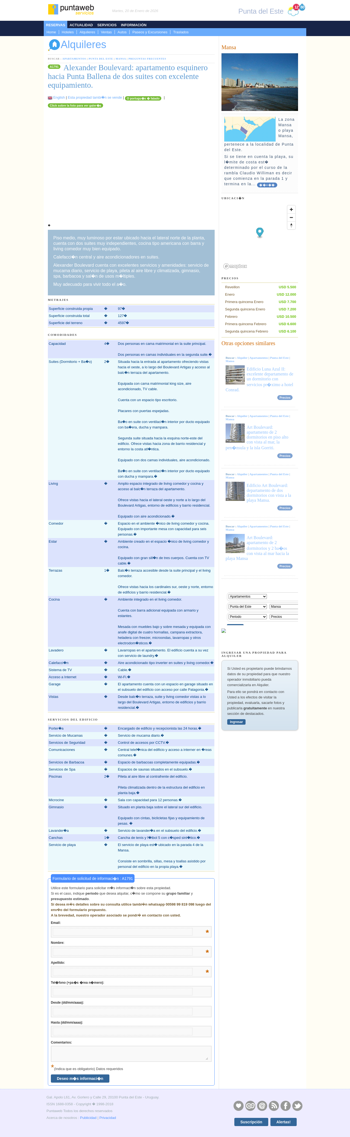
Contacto (261, 1105)
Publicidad (88, 1118)
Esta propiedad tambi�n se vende (95, 97)
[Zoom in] (291, 209)
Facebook (285, 1105)
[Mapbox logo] (235, 266)
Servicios (107, 25)
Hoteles (68, 32)
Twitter (297, 1105)
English (59, 97)
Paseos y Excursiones (149, 32)
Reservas (55, 25)
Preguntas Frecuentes (147, 58)
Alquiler (242, 357)
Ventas (106, 32)
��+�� (267, 185)
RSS (273, 1105)
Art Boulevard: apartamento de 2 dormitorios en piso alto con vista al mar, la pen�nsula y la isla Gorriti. (257, 437)
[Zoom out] (291, 217)
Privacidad (107, 1118)
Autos (122, 32)
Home (51, 32)
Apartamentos (74, 58)
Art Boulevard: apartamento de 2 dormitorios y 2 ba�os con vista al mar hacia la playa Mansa (257, 548)
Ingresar (236, 722)
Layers (250, 1105)
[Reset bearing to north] (291, 225)
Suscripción (251, 1122)
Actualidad (81, 25)
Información (133, 25)
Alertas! (283, 1122)
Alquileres (87, 32)
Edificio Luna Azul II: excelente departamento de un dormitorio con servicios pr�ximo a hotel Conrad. (259, 379)
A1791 (54, 66)
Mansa (121, 58)
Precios (284, 397)
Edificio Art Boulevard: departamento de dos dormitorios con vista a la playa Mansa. (269, 493)
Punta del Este (101, 58)
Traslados (181, 32)
